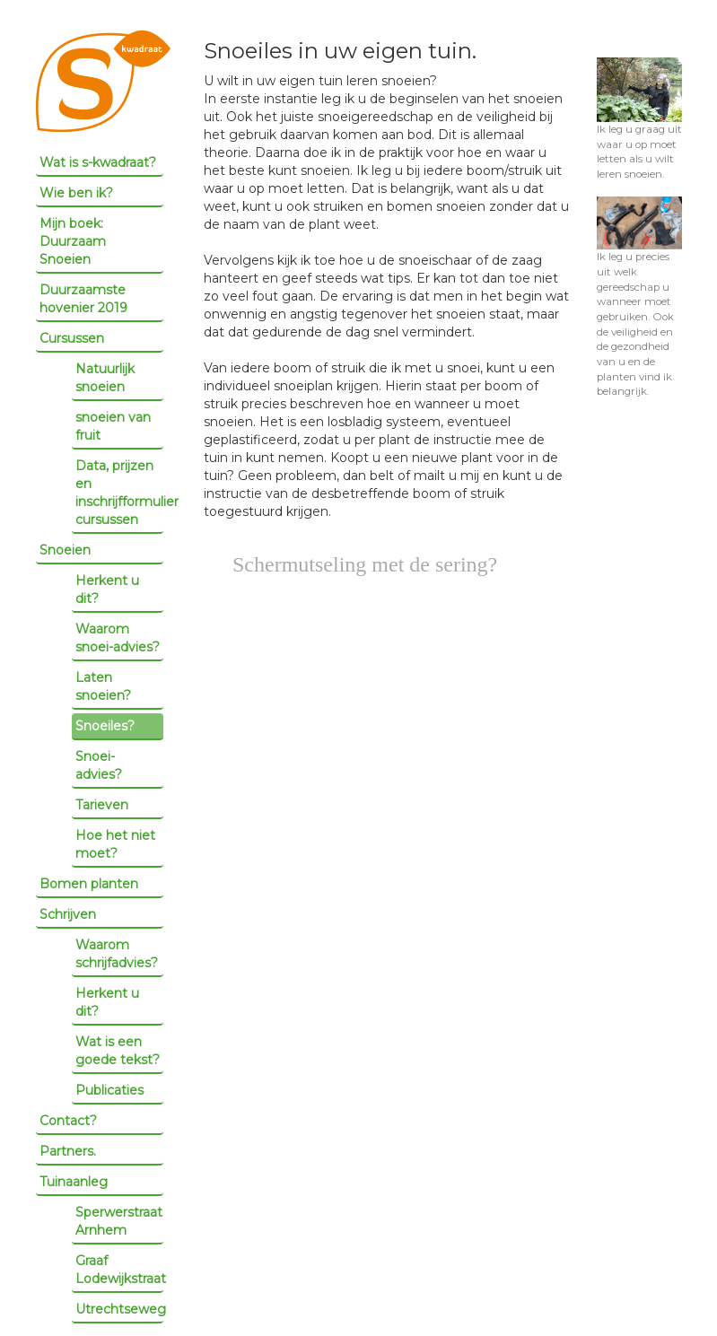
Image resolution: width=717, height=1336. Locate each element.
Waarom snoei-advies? (117, 638)
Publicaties (109, 1090)
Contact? (68, 1121)
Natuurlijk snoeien (105, 378)
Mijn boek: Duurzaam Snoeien (72, 241)
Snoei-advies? (98, 765)
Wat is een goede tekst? (117, 1051)
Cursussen (71, 338)
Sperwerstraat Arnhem (118, 1221)
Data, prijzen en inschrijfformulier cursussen (119, 493)
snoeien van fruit (113, 426)
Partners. (67, 1151)
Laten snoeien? (103, 686)
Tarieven (101, 805)
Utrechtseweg (119, 1309)
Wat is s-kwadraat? (97, 162)
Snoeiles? (105, 726)
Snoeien (65, 550)
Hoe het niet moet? (115, 844)
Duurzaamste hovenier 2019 (83, 299)
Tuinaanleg (73, 1182)
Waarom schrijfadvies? (116, 954)
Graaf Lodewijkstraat (119, 1270)
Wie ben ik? (76, 193)
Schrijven (67, 914)
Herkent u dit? (107, 589)
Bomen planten (88, 884)
